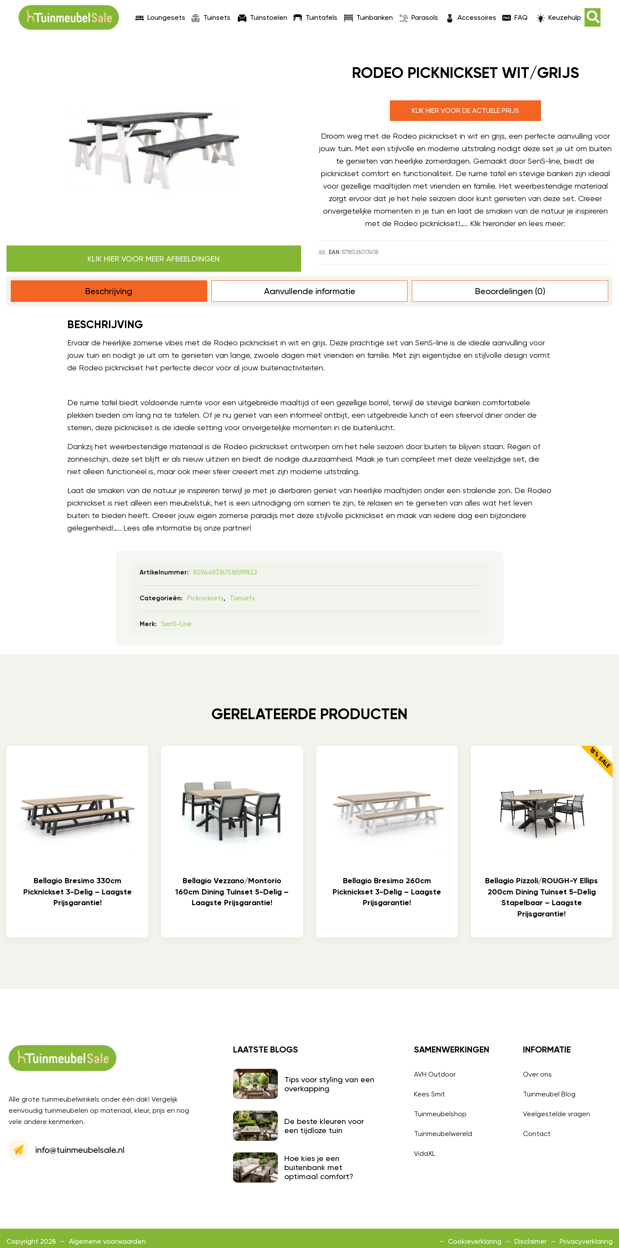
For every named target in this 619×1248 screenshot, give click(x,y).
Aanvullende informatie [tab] (309, 291)
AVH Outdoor (435, 1074)
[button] (592, 17)
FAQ (515, 17)
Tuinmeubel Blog (549, 1094)
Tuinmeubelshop (440, 1114)
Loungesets (160, 17)
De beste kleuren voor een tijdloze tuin (324, 1126)
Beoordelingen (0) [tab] (510, 291)
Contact (537, 1134)
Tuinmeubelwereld (443, 1134)
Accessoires (470, 17)
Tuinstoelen (262, 17)
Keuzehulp (558, 17)
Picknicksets (205, 598)
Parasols (418, 17)
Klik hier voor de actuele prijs (465, 110)
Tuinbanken (368, 17)
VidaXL (424, 1153)
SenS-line (176, 624)
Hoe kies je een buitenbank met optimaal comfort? (318, 1167)
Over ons (537, 1074)
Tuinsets (210, 17)
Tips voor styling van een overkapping (329, 1084)
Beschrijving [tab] (108, 291)
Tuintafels (315, 17)
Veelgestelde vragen (556, 1114)
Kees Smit (429, 1094)
